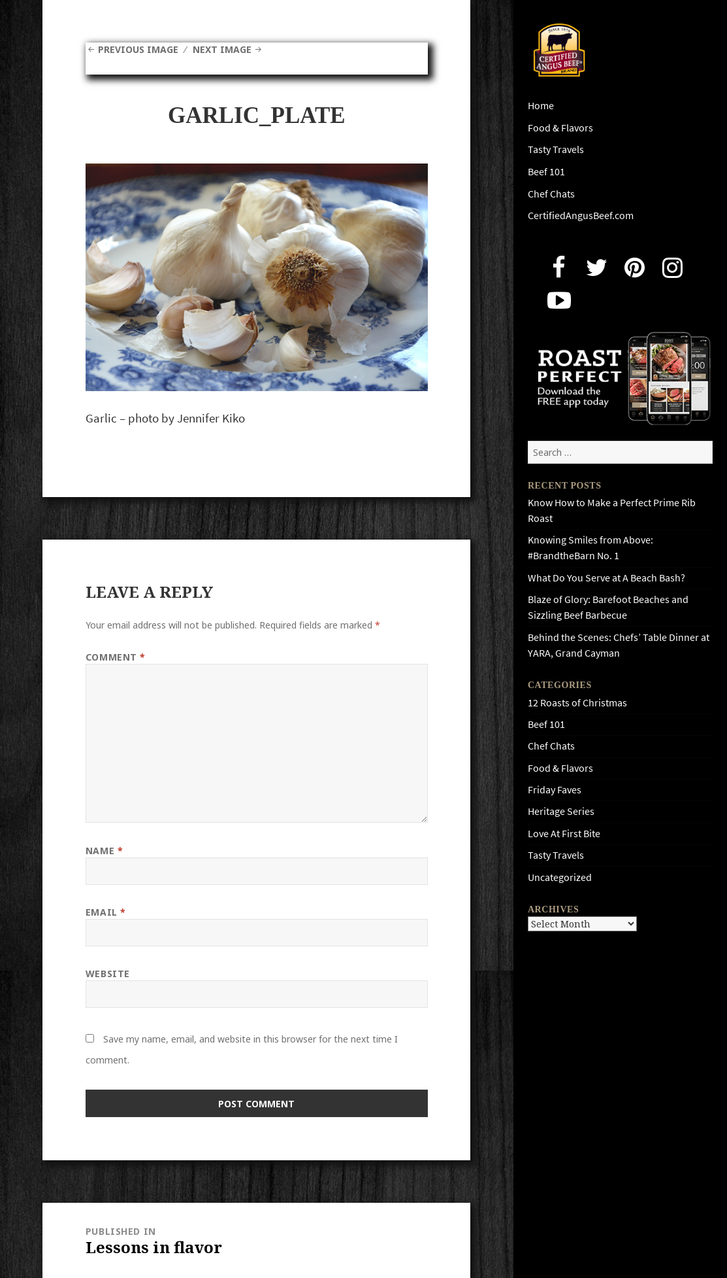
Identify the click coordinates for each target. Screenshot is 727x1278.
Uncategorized (560, 877)
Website (108, 973)
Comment (116, 657)
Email (106, 912)
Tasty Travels (556, 149)
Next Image (222, 49)
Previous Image (138, 49)
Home (541, 105)
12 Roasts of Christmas (577, 703)
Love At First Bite (564, 833)
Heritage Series (561, 811)
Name (104, 850)
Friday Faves (554, 790)
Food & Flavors (560, 128)
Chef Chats (551, 194)
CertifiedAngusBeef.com (581, 215)
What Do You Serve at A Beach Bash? (606, 578)
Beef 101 (546, 172)
